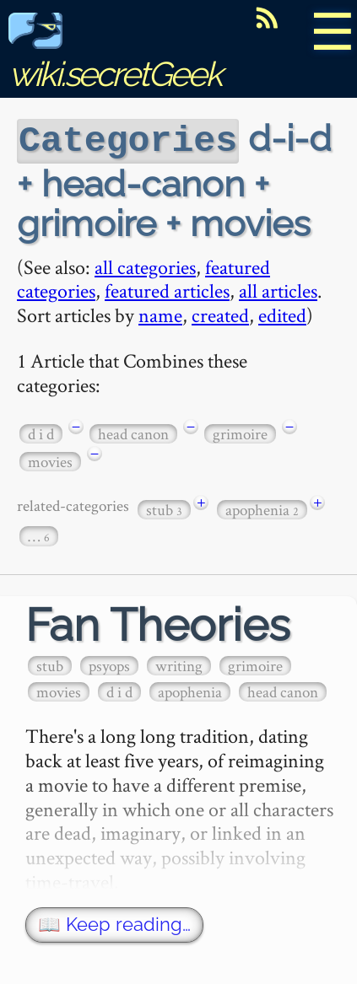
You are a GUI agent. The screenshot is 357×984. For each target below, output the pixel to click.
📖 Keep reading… (114, 922)
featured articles (167, 289)
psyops (109, 664)
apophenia (262, 508)
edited (282, 313)
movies (50, 460)
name (160, 313)
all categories (145, 265)
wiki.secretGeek (114, 55)
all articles (278, 289)
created (220, 313)
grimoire (240, 432)
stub (164, 508)
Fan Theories (157, 623)
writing (179, 664)
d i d (41, 432)
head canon (133, 432)
